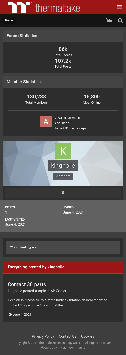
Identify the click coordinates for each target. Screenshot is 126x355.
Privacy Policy (43, 336)
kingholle (15, 291)
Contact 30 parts (27, 284)
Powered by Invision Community (63, 347)
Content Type (23, 247)
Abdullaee (61, 123)
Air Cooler (58, 291)
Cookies (87, 336)
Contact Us (68, 336)
